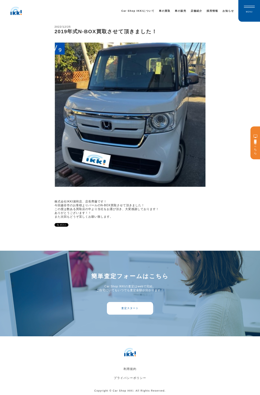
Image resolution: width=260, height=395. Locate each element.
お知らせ (228, 10)
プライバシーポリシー (130, 377)
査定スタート (130, 308)
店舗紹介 (196, 10)
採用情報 (212, 10)
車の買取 (164, 10)
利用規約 (130, 368)
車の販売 (180, 10)
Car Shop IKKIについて (138, 10)
